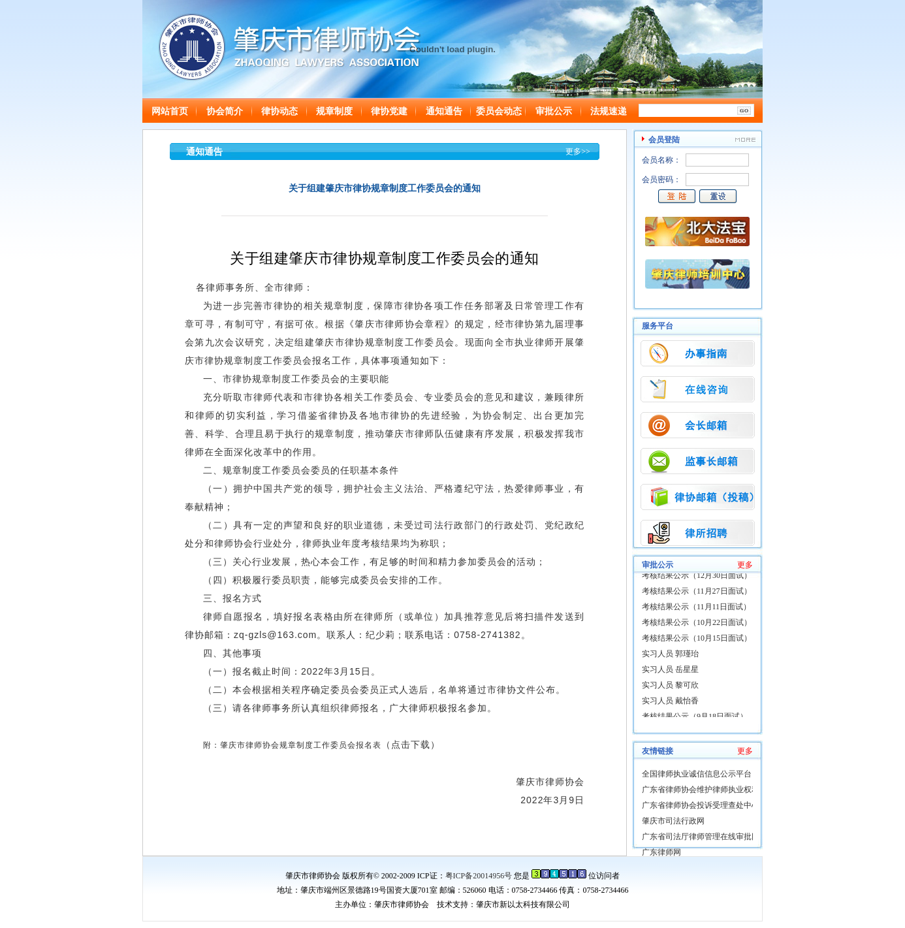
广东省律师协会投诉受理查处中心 (700, 805)
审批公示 (553, 111)
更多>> (577, 151)
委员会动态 (499, 111)
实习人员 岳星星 (670, 670)
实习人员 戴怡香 (670, 702)
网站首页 (169, 111)
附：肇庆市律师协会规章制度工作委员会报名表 (292, 745)
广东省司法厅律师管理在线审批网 (700, 836)
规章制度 (334, 111)
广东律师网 (661, 852)
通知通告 (444, 111)
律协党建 (389, 111)
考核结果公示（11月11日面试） (696, 608)
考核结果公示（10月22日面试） (697, 623)
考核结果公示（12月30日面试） (697, 576)
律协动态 (279, 111)
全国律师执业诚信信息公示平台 (697, 773)
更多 (745, 564)
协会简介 (224, 111)
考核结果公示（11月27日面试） (697, 592)
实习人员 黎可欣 (670, 686)
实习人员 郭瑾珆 (670, 655)
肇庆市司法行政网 (673, 820)
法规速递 (608, 111)
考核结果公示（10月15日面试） (697, 639)
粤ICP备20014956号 (479, 875)
